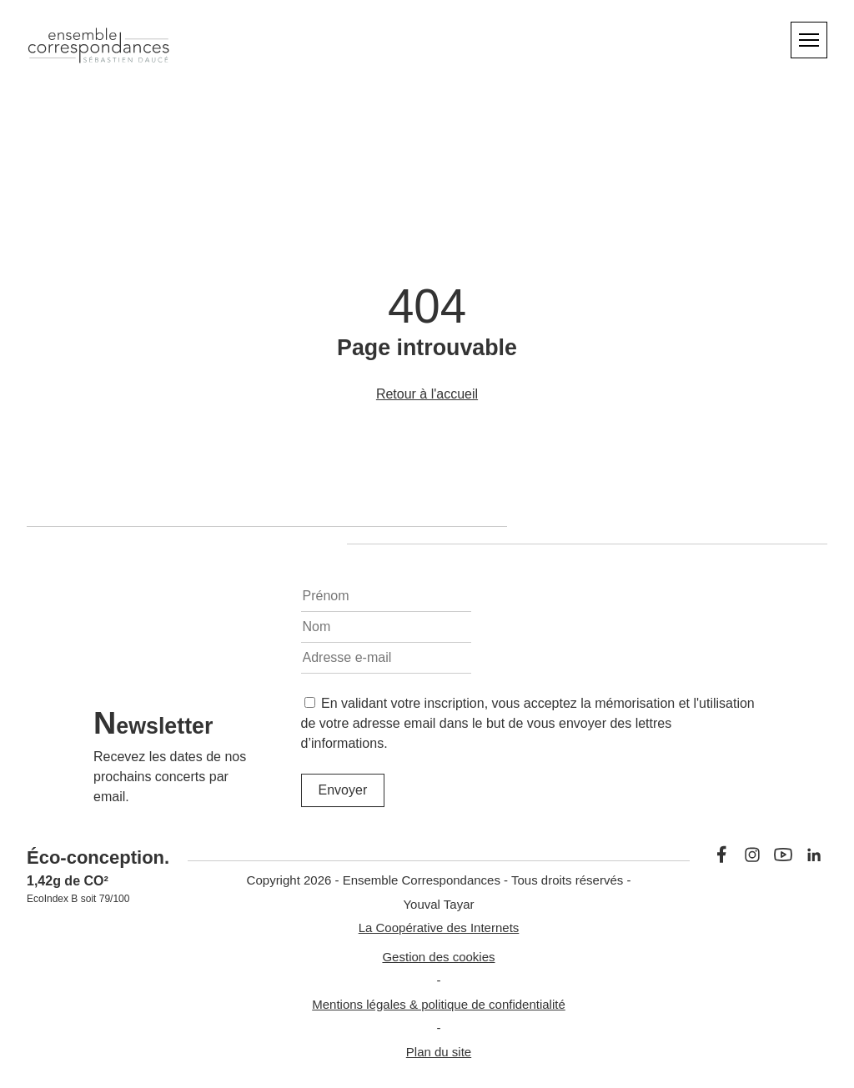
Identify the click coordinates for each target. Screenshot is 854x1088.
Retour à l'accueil (427, 394)
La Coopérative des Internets (439, 927)
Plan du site (438, 1052)
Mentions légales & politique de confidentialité (438, 1004)
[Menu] (809, 40)
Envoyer (343, 790)
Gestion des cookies (438, 957)
